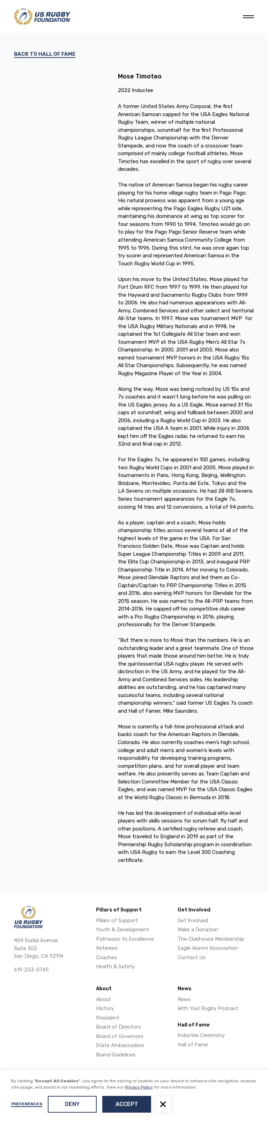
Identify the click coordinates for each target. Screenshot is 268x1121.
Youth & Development (122, 929)
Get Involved (193, 920)
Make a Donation (198, 929)
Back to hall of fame (44, 54)
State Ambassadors (120, 1045)
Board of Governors (119, 1036)
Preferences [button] (26, 1103)
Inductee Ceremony (201, 1035)
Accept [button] (127, 1104)
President (107, 1018)
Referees (107, 948)
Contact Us (192, 957)
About (103, 999)
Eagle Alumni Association (208, 948)
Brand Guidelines (116, 1055)
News (184, 999)
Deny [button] (72, 1104)
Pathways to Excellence (125, 939)
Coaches (106, 957)
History (105, 1008)
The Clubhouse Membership (211, 939)
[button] (163, 1104)
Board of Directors (118, 1027)
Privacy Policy (139, 1087)
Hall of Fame (193, 1045)
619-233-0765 (31, 970)
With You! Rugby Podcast (208, 1008)
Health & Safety (115, 966)
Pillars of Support (117, 920)
